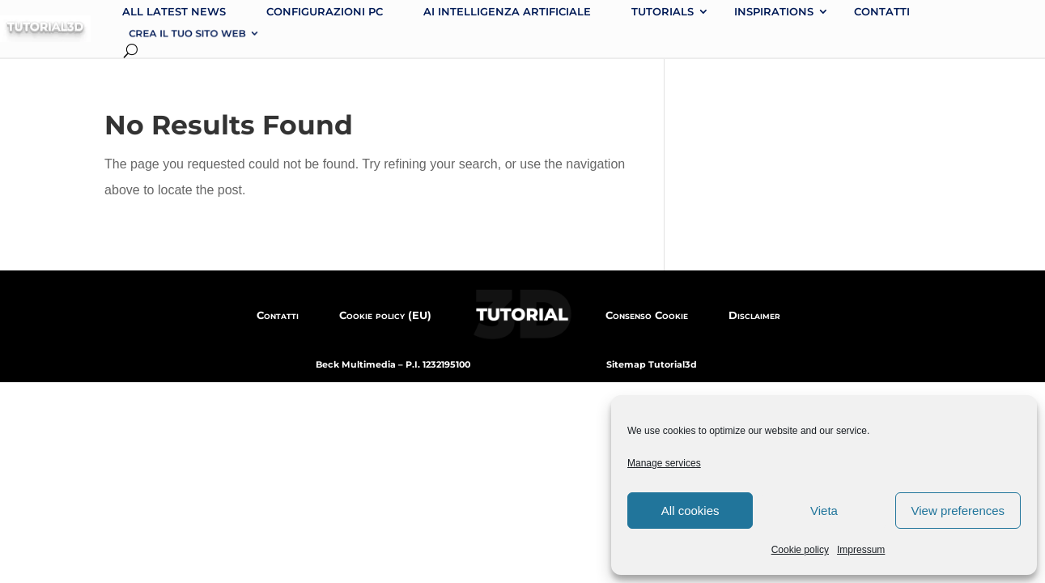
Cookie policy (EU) (385, 315)
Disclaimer (754, 315)
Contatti (882, 11)
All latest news (174, 11)
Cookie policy (800, 549)
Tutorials (662, 11)
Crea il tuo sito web (187, 33)
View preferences (958, 510)
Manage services (664, 463)
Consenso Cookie (646, 315)
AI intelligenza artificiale (507, 11)
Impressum (861, 549)
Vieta (824, 510)
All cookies (690, 510)
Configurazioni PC (324, 11)
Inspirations (773, 11)
